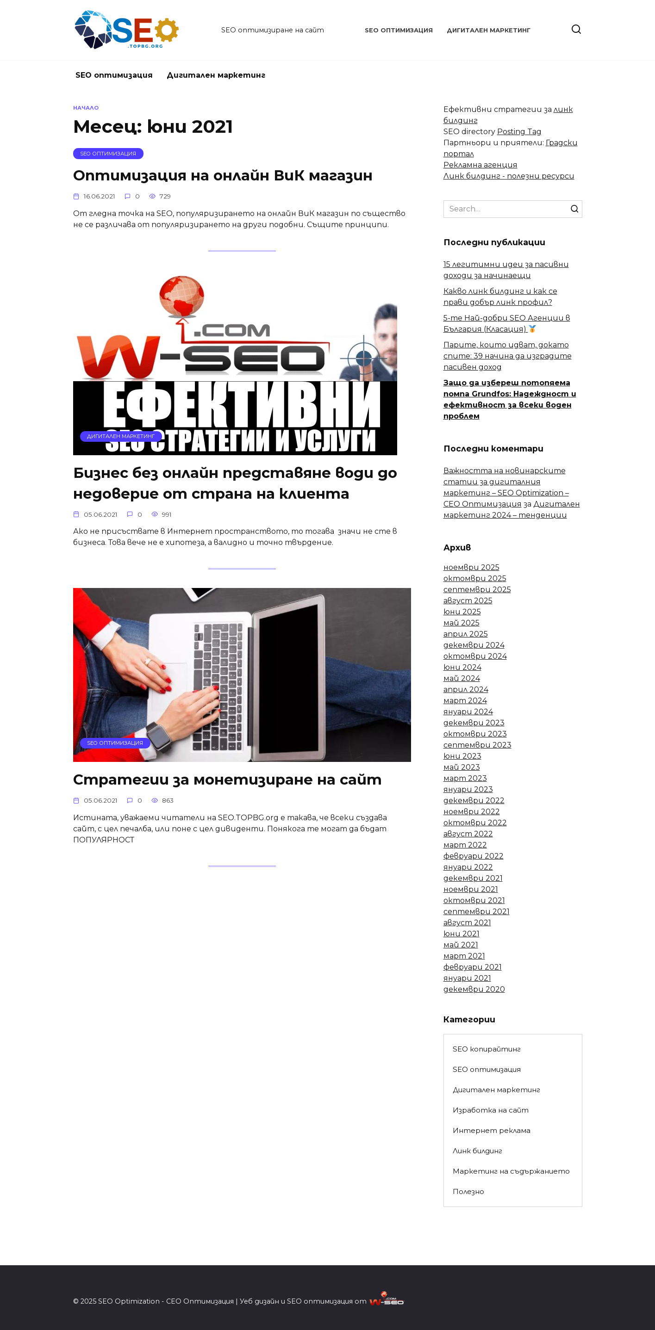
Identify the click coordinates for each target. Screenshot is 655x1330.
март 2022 (465, 845)
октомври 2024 (475, 656)
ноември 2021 (470, 889)
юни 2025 (462, 611)
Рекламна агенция (480, 165)
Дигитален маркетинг (488, 30)
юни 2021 (461, 933)
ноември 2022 (471, 811)
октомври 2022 (475, 822)
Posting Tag (519, 131)
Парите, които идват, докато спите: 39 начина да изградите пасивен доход (507, 355)
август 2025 (468, 600)
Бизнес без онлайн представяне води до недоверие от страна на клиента (238, 483)
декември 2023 (474, 722)
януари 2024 (468, 711)
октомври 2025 (474, 578)
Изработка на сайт (491, 1110)
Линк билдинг (477, 1150)
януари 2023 (468, 789)
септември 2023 (477, 745)
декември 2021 (473, 878)
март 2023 (465, 778)
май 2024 (461, 678)
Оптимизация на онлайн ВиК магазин (225, 175)
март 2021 (464, 956)
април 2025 (465, 634)
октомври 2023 (475, 734)
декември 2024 (474, 645)
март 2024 (465, 700)
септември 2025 (477, 589)
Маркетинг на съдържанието (511, 1171)
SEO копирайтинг (487, 1049)
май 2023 (461, 767)
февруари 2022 (473, 856)
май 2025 (461, 623)
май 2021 (460, 944)
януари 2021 (467, 978)
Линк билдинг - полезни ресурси (508, 176)
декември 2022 (474, 800)
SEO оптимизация (399, 30)
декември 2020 (474, 989)
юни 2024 (462, 667)
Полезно (468, 1191)
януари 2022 (468, 867)
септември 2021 (476, 911)
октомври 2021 (474, 900)
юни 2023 (462, 756)
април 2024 (465, 689)
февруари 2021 (472, 967)
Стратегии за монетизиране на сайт (229, 780)
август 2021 (467, 922)
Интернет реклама (491, 1130)
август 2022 (468, 833)
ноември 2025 (471, 567)
